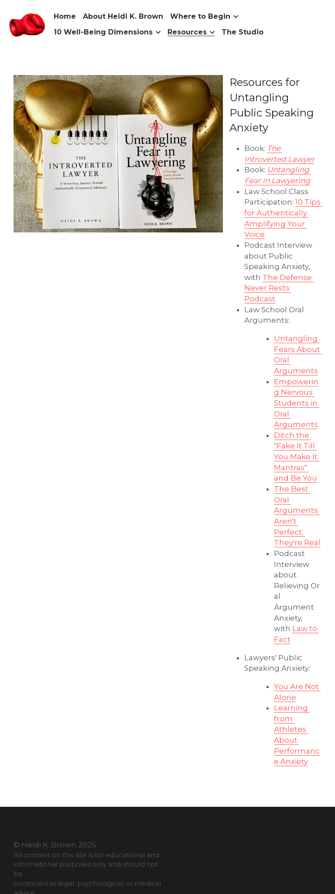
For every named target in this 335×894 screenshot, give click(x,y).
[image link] (28, 23)
